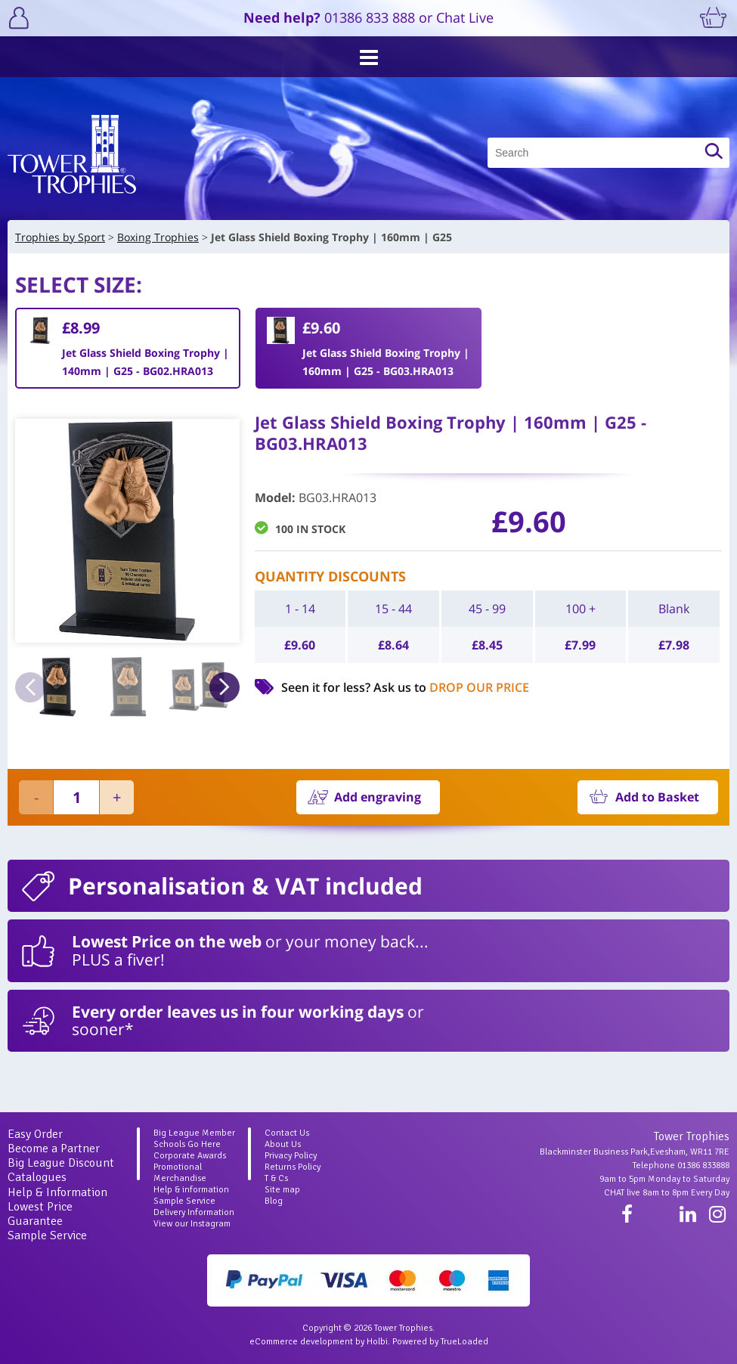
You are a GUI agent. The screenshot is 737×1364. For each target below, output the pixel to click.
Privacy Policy (291, 1155)
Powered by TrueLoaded (440, 1341)
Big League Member (194, 1133)
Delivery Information (193, 1212)
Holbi (377, 1341)
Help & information (191, 1189)
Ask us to (451, 687)
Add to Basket (657, 797)
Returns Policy (293, 1167)
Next (224, 687)
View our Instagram (192, 1223)
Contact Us (287, 1133)
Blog (274, 1201)
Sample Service (47, 1235)
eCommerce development (301, 1341)
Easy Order (35, 1134)
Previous (30, 687)
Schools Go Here (187, 1144)
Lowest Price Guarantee (40, 1214)
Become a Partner (54, 1148)
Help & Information (57, 1192)
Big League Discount (61, 1162)
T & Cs (276, 1178)
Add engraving (377, 797)
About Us (283, 1144)
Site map (282, 1189)
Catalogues (37, 1177)
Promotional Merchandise (179, 1172)
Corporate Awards (189, 1155)
